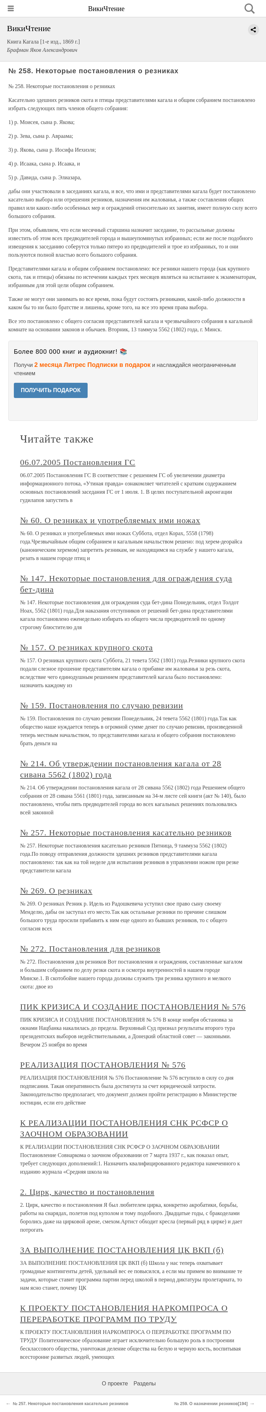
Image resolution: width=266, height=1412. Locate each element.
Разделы (144, 1383)
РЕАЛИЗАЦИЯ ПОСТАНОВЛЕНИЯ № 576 (103, 1064)
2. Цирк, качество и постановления (87, 1191)
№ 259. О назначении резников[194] (211, 1403)
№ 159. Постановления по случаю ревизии (101, 705)
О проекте (115, 1383)
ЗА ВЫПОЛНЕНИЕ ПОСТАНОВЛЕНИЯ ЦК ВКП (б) (122, 1249)
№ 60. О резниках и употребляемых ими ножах (110, 520)
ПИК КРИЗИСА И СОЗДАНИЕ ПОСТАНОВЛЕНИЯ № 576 (133, 1006)
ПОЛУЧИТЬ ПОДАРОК (51, 390)
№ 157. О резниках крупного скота (86, 647)
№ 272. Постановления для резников (90, 948)
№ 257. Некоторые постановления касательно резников (125, 832)
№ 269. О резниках (56, 890)
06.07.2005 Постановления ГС (77, 462)
